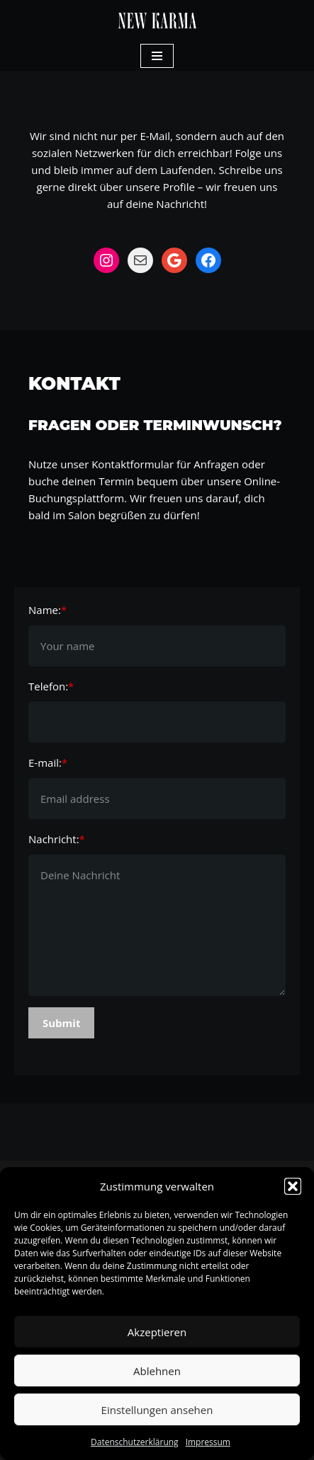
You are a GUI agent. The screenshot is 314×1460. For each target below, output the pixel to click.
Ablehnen (157, 1371)
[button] (293, 1186)
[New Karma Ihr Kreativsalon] (157, 20)
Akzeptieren (157, 1332)
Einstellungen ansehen (157, 1410)
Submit (61, 1023)
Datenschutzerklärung (135, 1442)
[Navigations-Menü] (157, 56)
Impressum (208, 1442)
